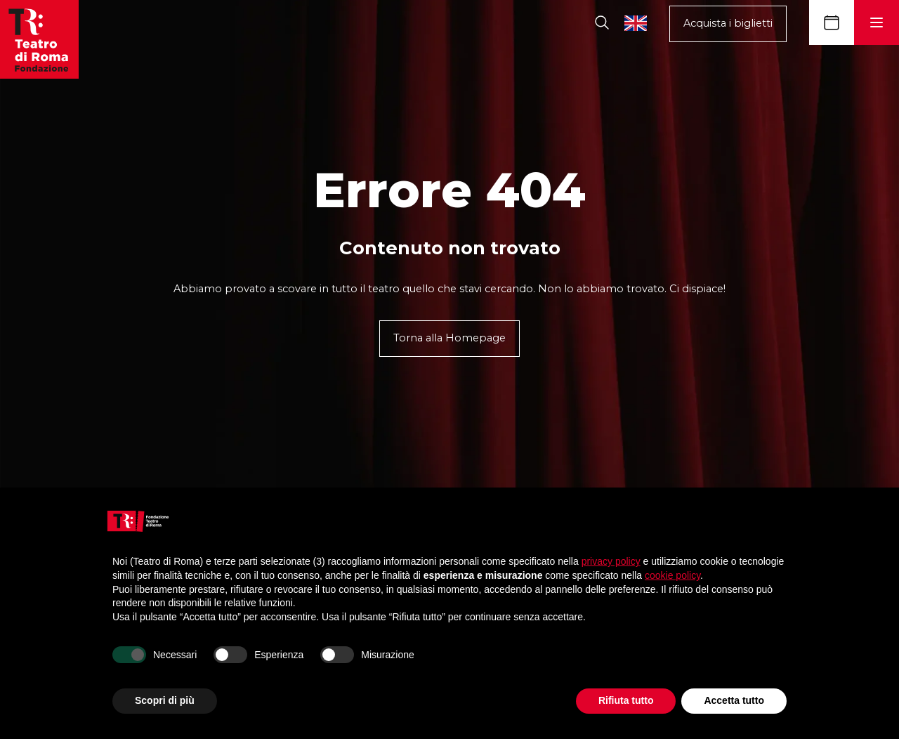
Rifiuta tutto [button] (626, 700)
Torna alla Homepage (449, 338)
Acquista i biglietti (728, 23)
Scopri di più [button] (165, 700)
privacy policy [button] (611, 561)
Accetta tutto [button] (734, 700)
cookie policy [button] (672, 575)
